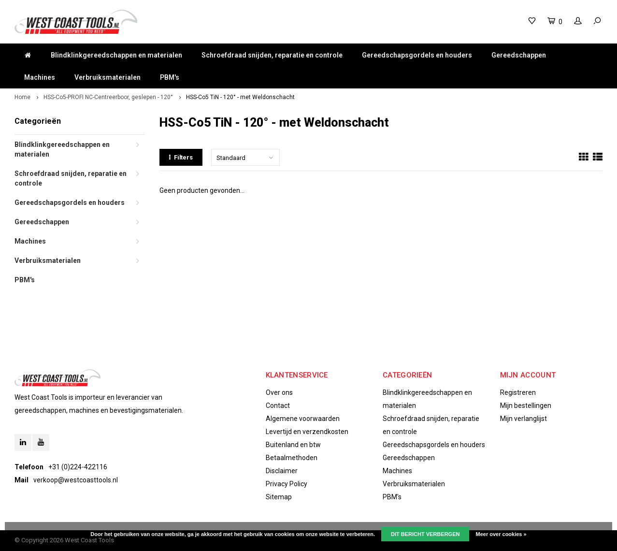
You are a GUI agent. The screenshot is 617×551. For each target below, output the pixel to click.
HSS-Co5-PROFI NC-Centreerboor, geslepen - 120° (108, 97)
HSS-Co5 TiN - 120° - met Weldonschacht (240, 97)
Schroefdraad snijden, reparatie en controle (272, 55)
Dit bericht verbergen (425, 534)
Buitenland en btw (293, 445)
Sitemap (279, 497)
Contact (278, 405)
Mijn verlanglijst (523, 418)
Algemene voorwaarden (303, 418)
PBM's (169, 77)
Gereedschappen (518, 55)
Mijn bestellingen (525, 405)
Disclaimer (282, 471)
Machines (39, 77)
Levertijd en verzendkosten (307, 431)
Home (22, 97)
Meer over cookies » (501, 534)
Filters (181, 157)
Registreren (518, 392)
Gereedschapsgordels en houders (417, 55)
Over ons (279, 392)
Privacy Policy (286, 484)
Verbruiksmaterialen (107, 77)
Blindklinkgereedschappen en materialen (116, 55)
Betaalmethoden (291, 458)
